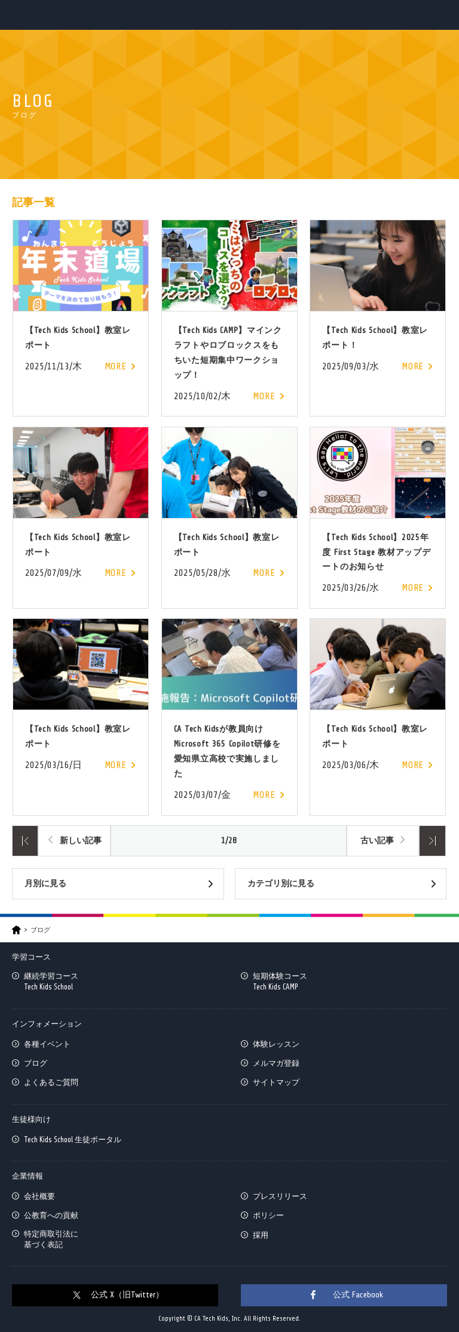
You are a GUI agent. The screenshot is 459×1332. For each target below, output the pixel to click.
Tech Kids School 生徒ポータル (72, 1139)
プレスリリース (280, 1196)
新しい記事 (81, 840)
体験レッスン (276, 1044)
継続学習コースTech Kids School (51, 981)
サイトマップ (276, 1082)
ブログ (35, 1063)
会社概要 (39, 1196)
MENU (439, 14)
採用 (260, 1235)
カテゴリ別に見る (280, 883)
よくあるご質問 (51, 1082)
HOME (16, 930)
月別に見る (45, 883)
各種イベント (47, 1044)
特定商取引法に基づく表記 (51, 1239)
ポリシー (268, 1215)
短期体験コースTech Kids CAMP (280, 981)
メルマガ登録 (276, 1063)
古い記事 (377, 840)
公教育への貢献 (51, 1215)
